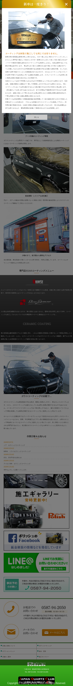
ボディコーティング (45, 646)
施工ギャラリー (44, 657)
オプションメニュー (8, 651)
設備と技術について (8, 646)
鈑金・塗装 (42, 651)
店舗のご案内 (6, 657)
